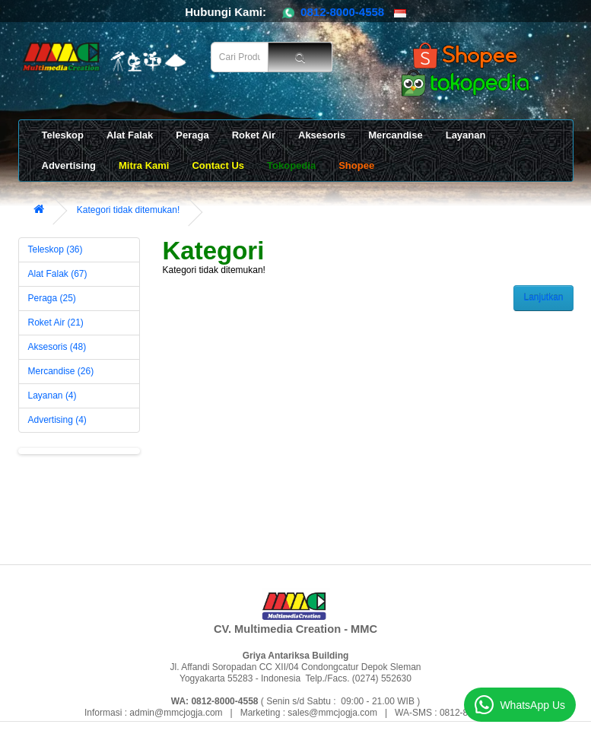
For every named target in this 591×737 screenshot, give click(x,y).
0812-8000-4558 (342, 11)
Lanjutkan (543, 297)
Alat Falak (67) (57, 273)
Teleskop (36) (55, 249)
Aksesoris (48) (57, 346)
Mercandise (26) (61, 371)
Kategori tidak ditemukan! (128, 210)
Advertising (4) (57, 420)
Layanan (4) (52, 395)
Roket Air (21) (56, 322)
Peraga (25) (52, 298)
